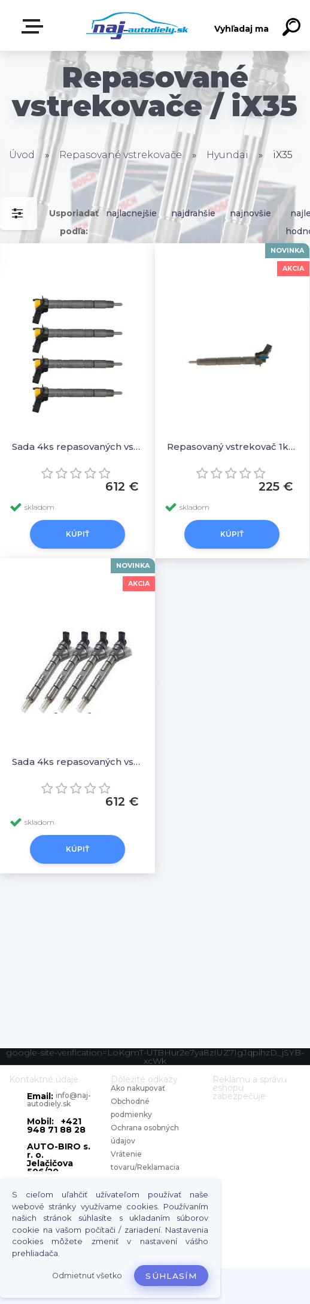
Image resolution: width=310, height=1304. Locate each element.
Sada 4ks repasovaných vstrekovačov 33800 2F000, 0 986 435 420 (77, 761)
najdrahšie (193, 213)
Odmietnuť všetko (87, 1275)
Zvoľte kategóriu (35, 26)
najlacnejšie (131, 213)
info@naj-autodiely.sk (59, 1099)
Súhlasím (171, 1276)
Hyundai (227, 155)
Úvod (22, 155)
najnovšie (250, 213)
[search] (293, 29)
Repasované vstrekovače (120, 155)
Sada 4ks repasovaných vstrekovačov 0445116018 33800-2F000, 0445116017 (77, 446)
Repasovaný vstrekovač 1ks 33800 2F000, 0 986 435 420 (232, 446)
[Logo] (137, 25)
